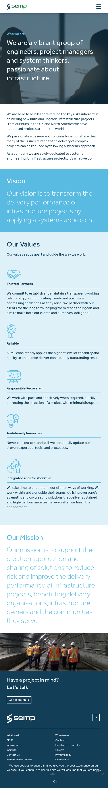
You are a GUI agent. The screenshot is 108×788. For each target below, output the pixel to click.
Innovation (13, 745)
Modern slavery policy (19, 759)
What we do (13, 735)
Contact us (13, 754)
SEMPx (11, 740)
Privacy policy (63, 754)
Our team (60, 740)
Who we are (62, 735)
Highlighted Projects (67, 745)
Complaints (62, 759)
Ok (55, 781)
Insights (11, 749)
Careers (59, 749)
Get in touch (19, 700)
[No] (102, 774)
